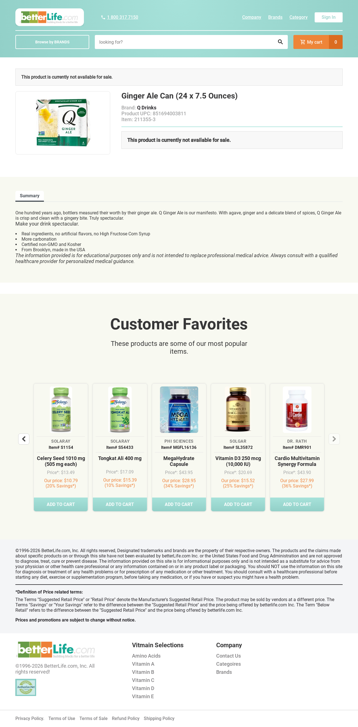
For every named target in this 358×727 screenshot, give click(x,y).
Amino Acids (146, 656)
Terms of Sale (93, 718)
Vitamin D (143, 688)
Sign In (329, 17)
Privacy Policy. (29, 718)
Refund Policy (126, 718)
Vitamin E (143, 696)
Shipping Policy (159, 718)
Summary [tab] (29, 195)
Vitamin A (143, 664)
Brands (275, 17)
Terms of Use (61, 718)
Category (298, 17)
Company (251, 17)
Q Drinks (146, 108)
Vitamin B (143, 672)
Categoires (228, 664)
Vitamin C (143, 680)
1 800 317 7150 (119, 17)
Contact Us (228, 656)
